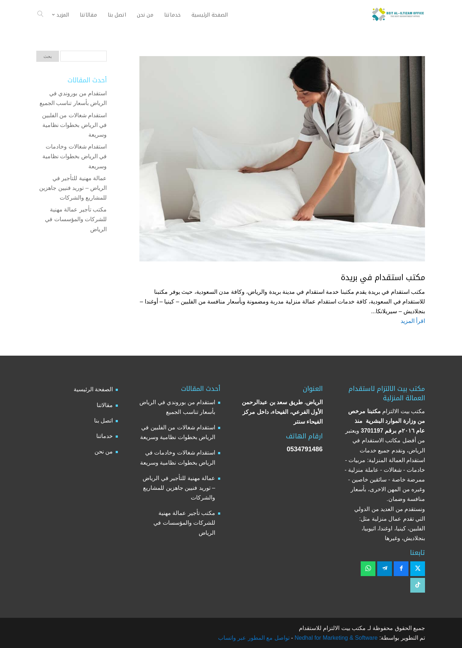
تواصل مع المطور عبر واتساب (254, 638)
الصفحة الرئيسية (93, 389)
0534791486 (305, 449)
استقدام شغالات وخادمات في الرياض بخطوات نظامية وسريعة (74, 156)
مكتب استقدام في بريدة (383, 277)
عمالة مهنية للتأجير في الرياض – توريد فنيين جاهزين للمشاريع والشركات (73, 188)
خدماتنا (104, 436)
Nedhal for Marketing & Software (335, 638)
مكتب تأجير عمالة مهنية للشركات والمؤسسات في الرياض (76, 219)
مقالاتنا (105, 405)
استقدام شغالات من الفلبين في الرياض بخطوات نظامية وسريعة (74, 125)
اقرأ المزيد (413, 321)
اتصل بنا (103, 420)
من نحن (103, 451)
